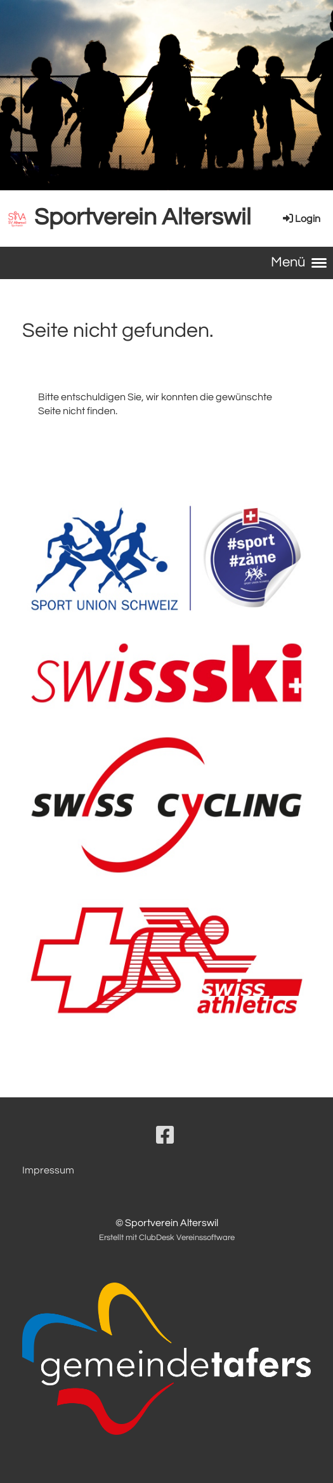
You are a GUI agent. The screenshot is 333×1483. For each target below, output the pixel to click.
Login (300, 219)
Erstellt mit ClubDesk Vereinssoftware (167, 1238)
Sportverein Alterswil (142, 218)
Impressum (48, 1170)
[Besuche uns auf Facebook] (165, 1136)
